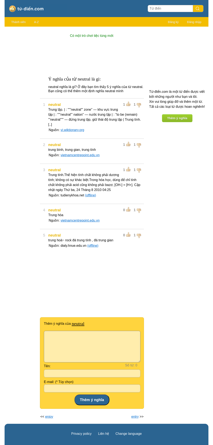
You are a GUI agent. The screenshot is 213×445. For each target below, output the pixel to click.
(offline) (90, 195)
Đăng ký (173, 22)
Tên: (47, 366)
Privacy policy (81, 433)
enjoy (49, 416)
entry (135, 416)
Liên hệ (103, 433)
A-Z (36, 22)
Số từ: (130, 365)
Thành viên (18, 22)
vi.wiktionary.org (72, 130)
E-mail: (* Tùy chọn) (58, 382)
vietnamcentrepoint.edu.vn (80, 155)
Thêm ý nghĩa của (64, 323)
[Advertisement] (21, 91)
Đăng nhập (194, 22)
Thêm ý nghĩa (177, 118)
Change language (128, 433)
